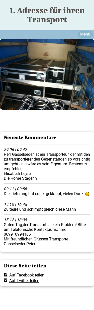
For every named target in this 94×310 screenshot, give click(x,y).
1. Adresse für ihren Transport (47, 15)
